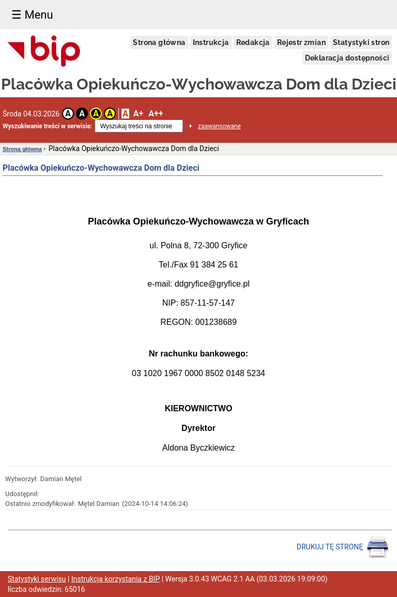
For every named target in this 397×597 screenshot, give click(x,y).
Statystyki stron (361, 42)
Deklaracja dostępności (347, 58)
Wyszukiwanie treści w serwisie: (47, 126)
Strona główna (159, 42)
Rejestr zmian (301, 42)
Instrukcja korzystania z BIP (115, 579)
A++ (155, 113)
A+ (138, 113)
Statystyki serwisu (37, 579)
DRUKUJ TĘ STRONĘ (343, 547)
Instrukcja (211, 42)
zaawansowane (219, 126)
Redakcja (253, 42)
